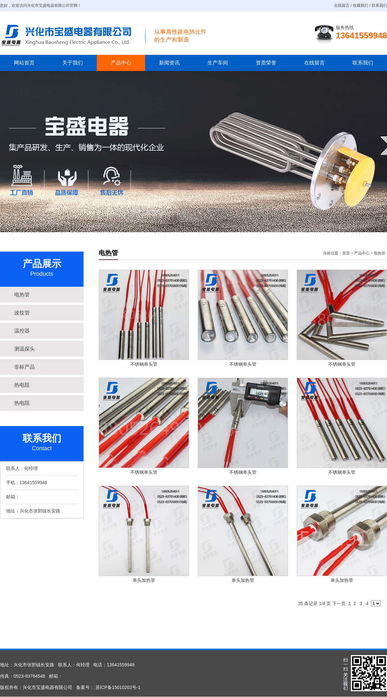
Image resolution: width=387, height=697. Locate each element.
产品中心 (121, 62)
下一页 (339, 603)
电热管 (379, 253)
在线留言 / (343, 5)
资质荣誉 (266, 62)
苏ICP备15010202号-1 (117, 687)
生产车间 (217, 62)
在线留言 (314, 62)
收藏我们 (360, 5)
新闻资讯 (169, 62)
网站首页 (24, 62)
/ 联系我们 (377, 5)
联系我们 (362, 62)
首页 (346, 253)
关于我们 (72, 62)
